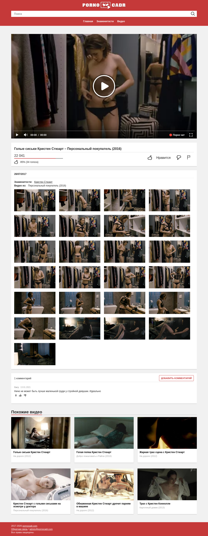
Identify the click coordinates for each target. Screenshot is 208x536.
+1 (20, 395)
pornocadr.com (30, 526)
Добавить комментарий (176, 378)
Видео (121, 21)
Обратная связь (19, 529)
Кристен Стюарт (43, 182)
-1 (24, 395)
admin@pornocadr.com (41, 529)
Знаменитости (105, 21)
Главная (88, 21)
